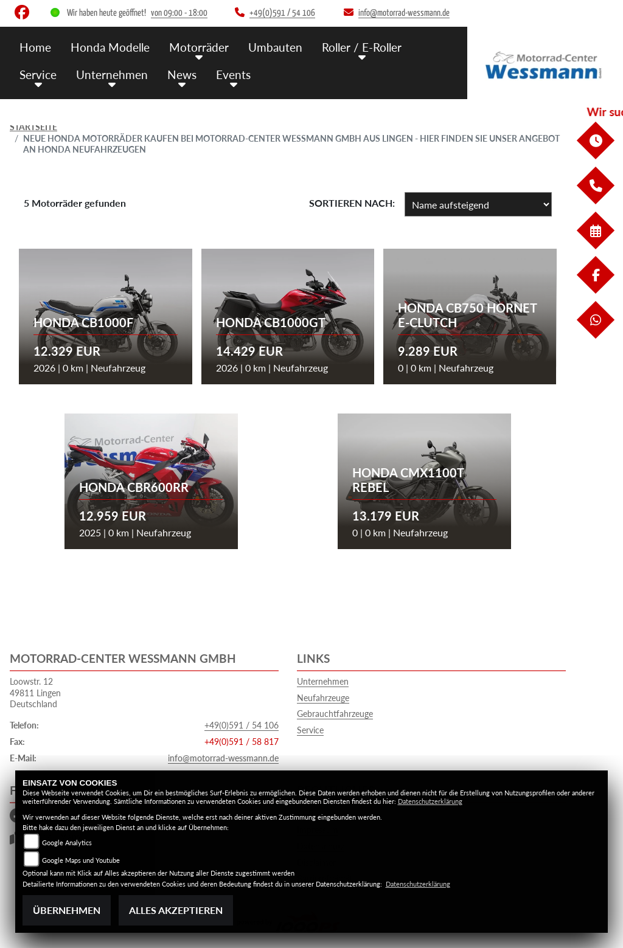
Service (310, 730)
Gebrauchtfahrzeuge (335, 713)
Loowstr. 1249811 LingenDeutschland (35, 692)
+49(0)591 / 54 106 (241, 725)
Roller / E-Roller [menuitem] (362, 47)
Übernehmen (66, 910)
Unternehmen (323, 681)
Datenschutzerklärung (430, 801)
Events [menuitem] (233, 74)
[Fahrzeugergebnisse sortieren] (478, 204)
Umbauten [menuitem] (275, 47)
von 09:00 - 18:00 (179, 13)
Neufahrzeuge (323, 698)
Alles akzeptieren (176, 910)
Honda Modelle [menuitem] (110, 47)
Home (35, 47)
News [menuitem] (182, 74)
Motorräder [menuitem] (199, 47)
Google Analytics (67, 842)
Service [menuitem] (38, 74)
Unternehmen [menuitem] (112, 74)
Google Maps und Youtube (81, 860)
